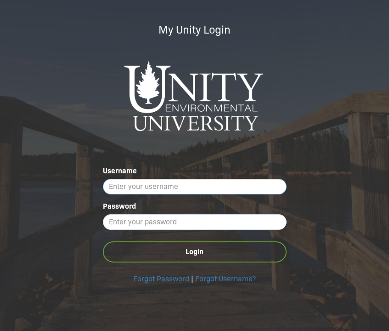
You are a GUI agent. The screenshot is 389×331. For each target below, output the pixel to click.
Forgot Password (161, 278)
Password (119, 206)
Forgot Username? (225, 278)
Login (194, 251)
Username (120, 170)
